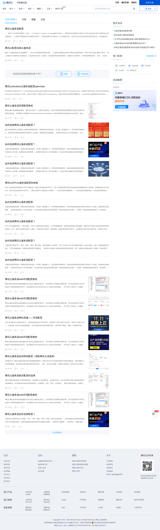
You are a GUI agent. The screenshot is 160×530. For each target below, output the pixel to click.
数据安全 (28, 507)
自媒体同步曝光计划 (45, 461)
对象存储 (133, 66)
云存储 (27, 494)
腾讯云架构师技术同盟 (80, 464)
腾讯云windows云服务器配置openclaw (25, 86)
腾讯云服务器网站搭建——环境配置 (23, 317)
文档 (117, 2)
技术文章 (7, 461)
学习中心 (7, 474)
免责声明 (110, 464)
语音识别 (47, 502)
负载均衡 (47, 507)
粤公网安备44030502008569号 (105, 523)
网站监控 (28, 510)
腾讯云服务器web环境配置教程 (21, 279)
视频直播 (47, 494)
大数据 (118, 507)
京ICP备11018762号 (99, 525)
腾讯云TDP (76, 471)
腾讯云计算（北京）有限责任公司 (65, 525)
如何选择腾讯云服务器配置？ (20, 125)
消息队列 (83, 492)
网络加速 (101, 492)
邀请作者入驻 (42, 464)
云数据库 (119, 492)
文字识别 (83, 507)
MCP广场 (59, 8)
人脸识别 (28, 500)
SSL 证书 (28, 502)
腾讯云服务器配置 (14, 28)
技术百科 (7, 478)
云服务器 (120, 66)
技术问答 (7, 464)
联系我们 (110, 468)
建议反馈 (125, 2)
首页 (4, 9)
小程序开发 (138, 507)
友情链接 (110, 471)
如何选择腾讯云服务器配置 (19, 202)
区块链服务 (65, 492)
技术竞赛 (41, 471)
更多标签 (151, 56)
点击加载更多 (57, 432)
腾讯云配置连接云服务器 (18, 48)
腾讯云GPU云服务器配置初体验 (21, 182)
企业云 (64, 500)
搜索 (134, 9)
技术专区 (7, 481)
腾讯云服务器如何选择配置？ (20, 414)
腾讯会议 (131, 70)
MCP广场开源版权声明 (114, 474)
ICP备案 (145, 66)
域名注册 (28, 492)
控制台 (134, 2)
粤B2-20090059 (86, 523)
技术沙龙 (7, 468)
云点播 (120, 70)
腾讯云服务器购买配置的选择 (20, 375)
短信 (63, 507)
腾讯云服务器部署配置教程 (19, 105)
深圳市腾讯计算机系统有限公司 (55, 523)
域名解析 (137, 492)
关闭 (154, 92)
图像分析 (119, 500)
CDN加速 (83, 500)
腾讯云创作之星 (77, 468)
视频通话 (101, 500)
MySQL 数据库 (139, 500)
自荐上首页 (42, 468)
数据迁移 (47, 510)
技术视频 (7, 471)
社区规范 (110, 461)
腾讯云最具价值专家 (79, 461)
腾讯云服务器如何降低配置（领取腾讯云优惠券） (30, 356)
